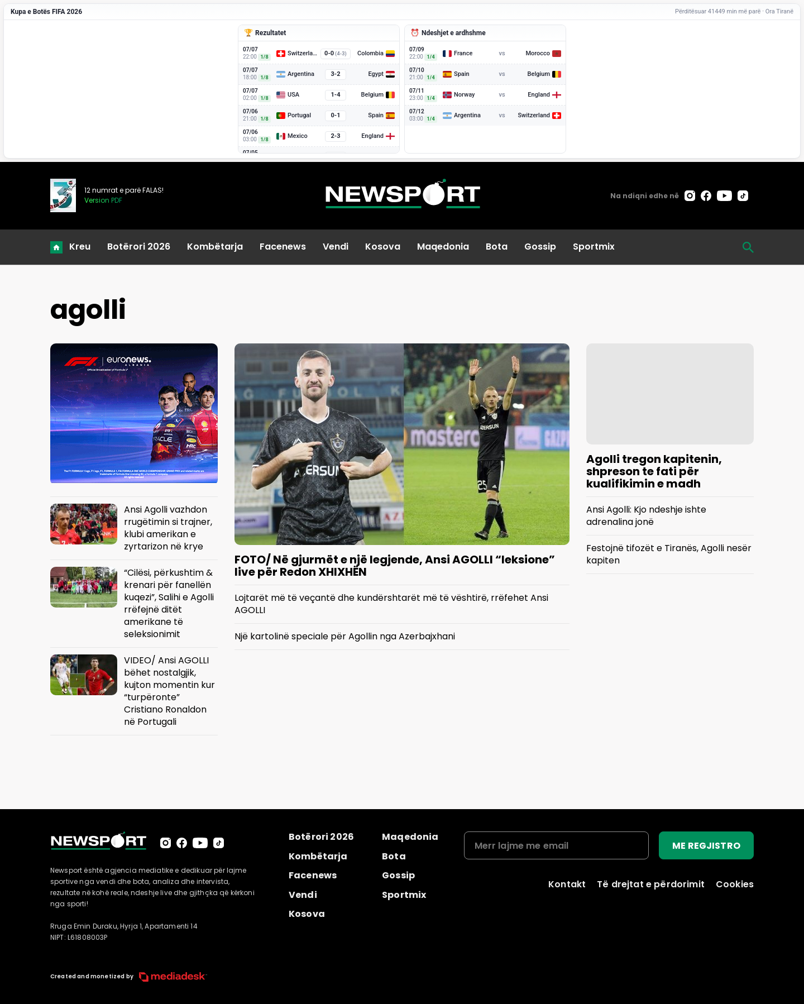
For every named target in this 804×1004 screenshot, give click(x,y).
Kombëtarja (215, 246)
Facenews (283, 246)
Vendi (335, 246)
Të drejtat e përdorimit (651, 884)
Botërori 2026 (138, 246)
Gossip (540, 246)
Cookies (735, 884)
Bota (497, 246)
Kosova (382, 246)
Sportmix (594, 246)
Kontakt (567, 884)
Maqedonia (443, 246)
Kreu (79, 246)
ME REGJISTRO (706, 845)
